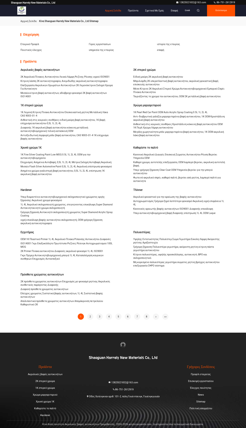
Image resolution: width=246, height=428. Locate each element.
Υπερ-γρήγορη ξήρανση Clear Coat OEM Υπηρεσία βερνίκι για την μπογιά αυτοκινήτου (173, 172)
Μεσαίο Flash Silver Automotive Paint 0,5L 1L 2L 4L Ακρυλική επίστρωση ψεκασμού (66, 166)
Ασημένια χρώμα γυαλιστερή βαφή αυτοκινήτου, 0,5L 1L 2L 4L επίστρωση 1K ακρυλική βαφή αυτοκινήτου (62, 172)
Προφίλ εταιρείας (201, 374)
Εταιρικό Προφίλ (29, 44)
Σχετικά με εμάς (154, 10)
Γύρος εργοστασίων (100, 44)
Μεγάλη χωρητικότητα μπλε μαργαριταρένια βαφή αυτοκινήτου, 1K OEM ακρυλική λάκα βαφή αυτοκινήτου (178, 133)
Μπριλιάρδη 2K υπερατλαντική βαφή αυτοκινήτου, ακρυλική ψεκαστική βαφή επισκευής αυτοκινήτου (175, 83)
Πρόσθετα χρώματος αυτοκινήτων (42, 274)
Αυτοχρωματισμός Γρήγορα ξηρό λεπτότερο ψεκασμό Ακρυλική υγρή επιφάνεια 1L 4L (178, 203)
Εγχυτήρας (27, 232)
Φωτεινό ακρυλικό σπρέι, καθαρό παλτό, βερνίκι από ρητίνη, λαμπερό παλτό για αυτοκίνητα (177, 179)
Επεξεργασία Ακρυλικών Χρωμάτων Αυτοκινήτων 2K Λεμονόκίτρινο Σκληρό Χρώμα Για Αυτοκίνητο (66, 87)
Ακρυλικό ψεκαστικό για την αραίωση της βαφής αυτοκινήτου (167, 196)
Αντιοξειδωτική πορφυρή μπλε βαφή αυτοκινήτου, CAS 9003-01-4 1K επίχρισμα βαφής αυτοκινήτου (64, 137)
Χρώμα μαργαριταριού (147, 105)
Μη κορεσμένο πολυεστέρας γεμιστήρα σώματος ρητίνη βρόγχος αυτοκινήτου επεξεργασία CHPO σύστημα (176, 264)
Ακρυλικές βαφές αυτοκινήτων (40, 69)
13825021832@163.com (191, 2)
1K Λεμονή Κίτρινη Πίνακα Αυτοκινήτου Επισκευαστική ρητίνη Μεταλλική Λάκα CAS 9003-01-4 (64, 114)
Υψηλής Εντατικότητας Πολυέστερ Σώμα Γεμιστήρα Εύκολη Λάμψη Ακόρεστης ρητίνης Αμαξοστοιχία (176, 241)
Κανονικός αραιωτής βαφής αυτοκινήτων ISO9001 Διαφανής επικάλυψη (173, 208)
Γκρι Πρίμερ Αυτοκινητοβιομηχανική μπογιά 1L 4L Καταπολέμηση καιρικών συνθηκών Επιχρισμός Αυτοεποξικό (62, 257)
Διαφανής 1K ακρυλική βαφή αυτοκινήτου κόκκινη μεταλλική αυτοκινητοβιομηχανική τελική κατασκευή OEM (54, 129)
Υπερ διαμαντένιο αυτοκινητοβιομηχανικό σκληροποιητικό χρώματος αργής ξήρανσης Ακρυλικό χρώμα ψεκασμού (62, 198)
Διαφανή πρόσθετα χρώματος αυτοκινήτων (44, 289)
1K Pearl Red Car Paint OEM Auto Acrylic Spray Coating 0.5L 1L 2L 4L (170, 112)
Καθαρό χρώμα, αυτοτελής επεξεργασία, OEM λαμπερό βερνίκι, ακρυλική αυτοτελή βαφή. (179, 164)
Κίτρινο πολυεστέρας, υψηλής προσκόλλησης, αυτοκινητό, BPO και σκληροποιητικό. (170, 256)
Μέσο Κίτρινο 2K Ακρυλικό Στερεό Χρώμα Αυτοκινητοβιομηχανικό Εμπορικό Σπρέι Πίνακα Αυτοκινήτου (178, 90)
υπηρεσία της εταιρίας (101, 50)
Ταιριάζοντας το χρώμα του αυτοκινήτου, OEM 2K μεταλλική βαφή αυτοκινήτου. (177, 96)
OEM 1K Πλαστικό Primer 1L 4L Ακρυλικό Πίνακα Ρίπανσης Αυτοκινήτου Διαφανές (65, 239)
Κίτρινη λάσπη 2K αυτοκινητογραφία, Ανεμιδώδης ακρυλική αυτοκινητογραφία (63, 81)
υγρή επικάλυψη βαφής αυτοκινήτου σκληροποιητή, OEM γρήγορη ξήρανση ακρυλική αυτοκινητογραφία (61, 222)
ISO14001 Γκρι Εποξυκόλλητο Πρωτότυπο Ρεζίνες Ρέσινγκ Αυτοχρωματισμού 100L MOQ (66, 245)
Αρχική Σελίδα (113, 10)
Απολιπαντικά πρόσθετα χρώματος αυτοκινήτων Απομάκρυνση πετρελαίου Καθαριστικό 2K (61, 303)
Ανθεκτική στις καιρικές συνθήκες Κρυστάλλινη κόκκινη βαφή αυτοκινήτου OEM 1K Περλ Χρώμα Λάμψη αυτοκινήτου (178, 126)
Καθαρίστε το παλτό (145, 147)
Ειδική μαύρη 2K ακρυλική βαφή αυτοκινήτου (158, 76)
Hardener (26, 190)
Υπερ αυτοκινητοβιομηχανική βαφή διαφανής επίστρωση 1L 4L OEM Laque (174, 213)
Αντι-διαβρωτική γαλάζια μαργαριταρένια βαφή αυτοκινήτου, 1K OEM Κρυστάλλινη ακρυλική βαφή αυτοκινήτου (179, 118)
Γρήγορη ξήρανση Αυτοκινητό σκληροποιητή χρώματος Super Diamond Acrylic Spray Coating (66, 214)
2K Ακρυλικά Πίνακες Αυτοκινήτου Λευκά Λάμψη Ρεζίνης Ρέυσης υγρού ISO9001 (65, 76)
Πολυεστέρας (141, 232)
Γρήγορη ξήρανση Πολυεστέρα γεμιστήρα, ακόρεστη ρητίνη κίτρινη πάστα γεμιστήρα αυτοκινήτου (173, 248)
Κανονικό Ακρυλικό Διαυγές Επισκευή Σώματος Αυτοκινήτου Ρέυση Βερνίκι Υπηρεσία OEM (175, 156)
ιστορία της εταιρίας (168, 44)
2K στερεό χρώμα (144, 69)
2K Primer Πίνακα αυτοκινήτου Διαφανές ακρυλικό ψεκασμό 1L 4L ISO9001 (61, 251)
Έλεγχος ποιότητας (200, 388)
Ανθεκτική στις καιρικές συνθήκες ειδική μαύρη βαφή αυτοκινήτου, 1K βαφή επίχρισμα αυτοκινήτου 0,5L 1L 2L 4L (62, 122)
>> (165, 316)
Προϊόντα (133, 10)
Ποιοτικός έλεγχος (31, 50)
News (201, 394)
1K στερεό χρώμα (31, 105)
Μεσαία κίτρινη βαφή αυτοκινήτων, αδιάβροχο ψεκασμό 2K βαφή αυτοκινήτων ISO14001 (63, 95)
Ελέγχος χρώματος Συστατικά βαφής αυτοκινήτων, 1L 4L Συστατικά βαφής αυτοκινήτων (61, 295)
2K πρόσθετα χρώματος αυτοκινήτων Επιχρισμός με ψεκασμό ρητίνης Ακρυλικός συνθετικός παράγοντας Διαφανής (65, 283)
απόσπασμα (221, 10)
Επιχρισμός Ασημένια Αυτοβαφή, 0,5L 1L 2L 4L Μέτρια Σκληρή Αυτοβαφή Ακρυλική (66, 162)
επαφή (174, 10)
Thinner (138, 190)
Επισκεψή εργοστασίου (201, 381)
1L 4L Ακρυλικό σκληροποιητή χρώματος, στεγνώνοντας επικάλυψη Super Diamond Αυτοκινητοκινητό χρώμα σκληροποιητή (66, 206)
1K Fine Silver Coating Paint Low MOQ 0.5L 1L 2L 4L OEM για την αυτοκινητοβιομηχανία (55, 156)
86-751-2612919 (224, 2)
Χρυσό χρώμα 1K (31, 147)
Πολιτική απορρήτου (200, 408)
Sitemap (200, 401)
